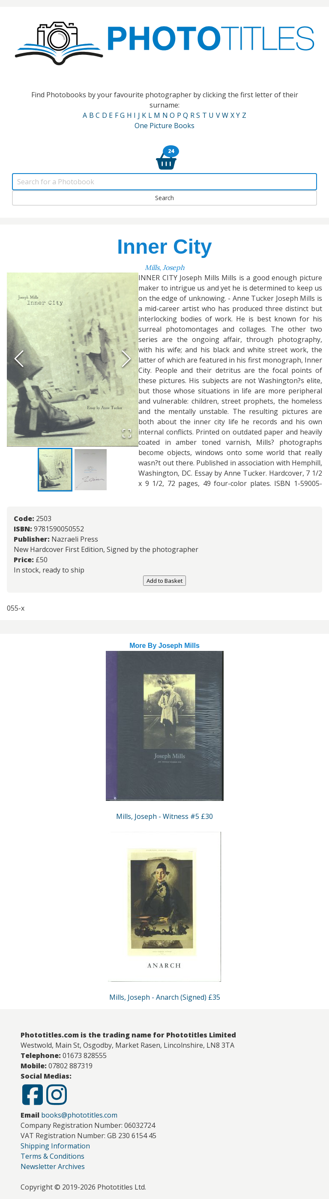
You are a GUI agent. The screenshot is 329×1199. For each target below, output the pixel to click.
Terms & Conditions (52, 1156)
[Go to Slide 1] (55, 470)
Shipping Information (55, 1146)
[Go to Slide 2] (90, 470)
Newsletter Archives (53, 1166)
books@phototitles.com (79, 1115)
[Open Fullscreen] (126, 434)
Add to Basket (164, 581)
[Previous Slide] (19, 359)
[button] (72, 360)
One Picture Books (164, 125)
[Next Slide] (126, 359)
